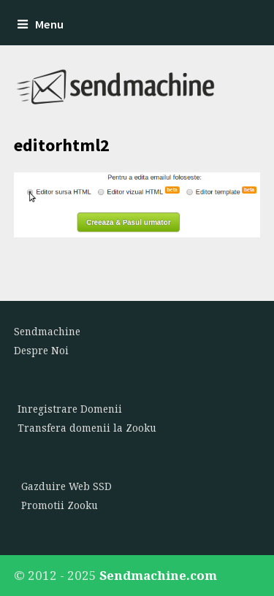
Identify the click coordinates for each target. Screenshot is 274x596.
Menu (41, 24)
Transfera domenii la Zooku (87, 428)
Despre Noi (41, 350)
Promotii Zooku (59, 505)
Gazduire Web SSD (66, 486)
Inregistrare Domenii (70, 409)
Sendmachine (47, 331)
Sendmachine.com (158, 575)
